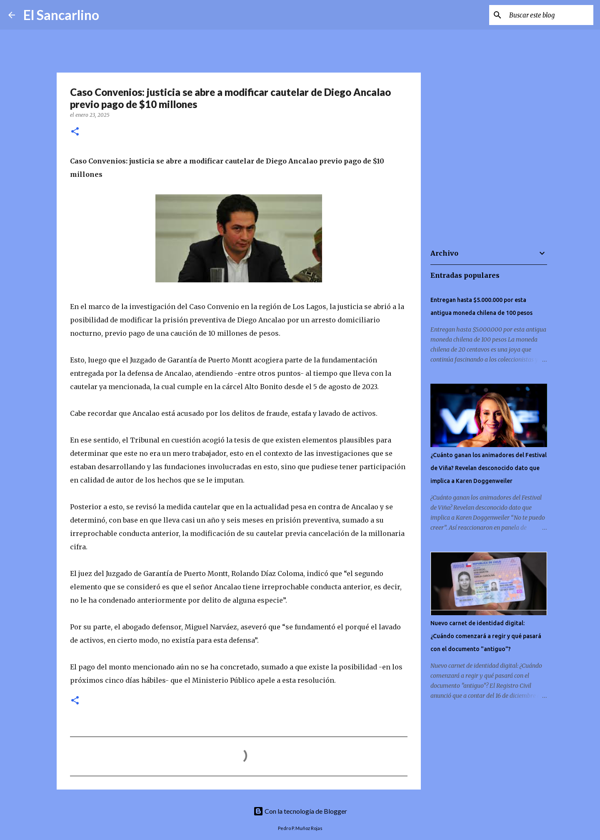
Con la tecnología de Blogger (300, 811)
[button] (75, 132)
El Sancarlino (61, 15)
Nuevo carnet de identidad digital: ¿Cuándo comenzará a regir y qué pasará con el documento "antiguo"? (485, 636)
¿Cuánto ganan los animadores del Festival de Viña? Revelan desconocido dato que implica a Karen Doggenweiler (488, 468)
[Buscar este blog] (549, 15)
